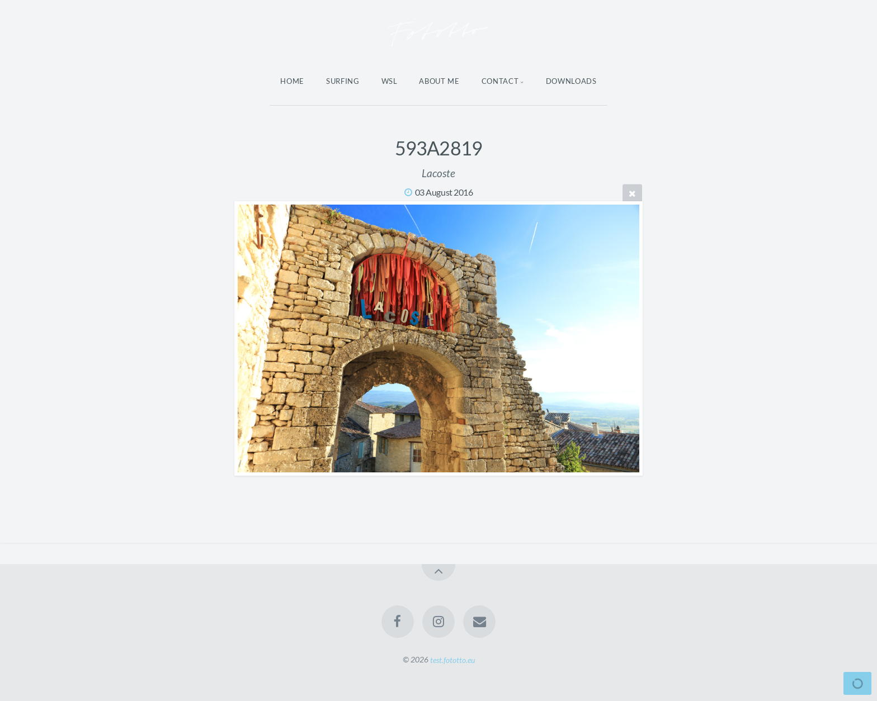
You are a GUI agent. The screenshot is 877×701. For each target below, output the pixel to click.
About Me (439, 81)
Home (292, 81)
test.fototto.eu (452, 659)
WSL (389, 81)
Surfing (343, 81)
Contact (500, 81)
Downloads (571, 81)
